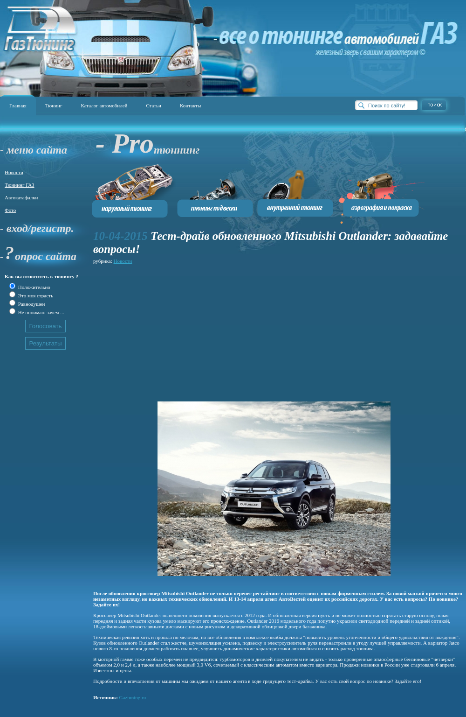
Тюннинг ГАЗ (19, 185)
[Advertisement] (245, 331)
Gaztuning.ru (132, 697)
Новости (14, 172)
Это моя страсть (35, 295)
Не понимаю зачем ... (40, 312)
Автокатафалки (21, 197)
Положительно (33, 287)
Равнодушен (31, 304)
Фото (10, 210)
